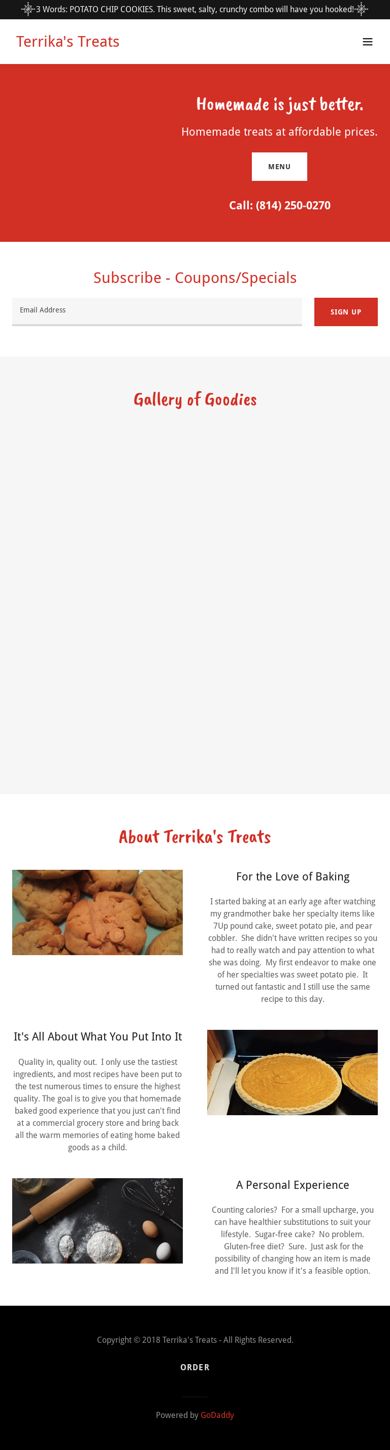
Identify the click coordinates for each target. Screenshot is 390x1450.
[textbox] (157, 312)
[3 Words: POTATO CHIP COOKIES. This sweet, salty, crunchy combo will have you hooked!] (195, 9)
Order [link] (194, 1367)
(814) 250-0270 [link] (293, 205)
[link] (68, 44)
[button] (368, 41)
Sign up (346, 312)
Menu (279, 167)
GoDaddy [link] (217, 1415)
